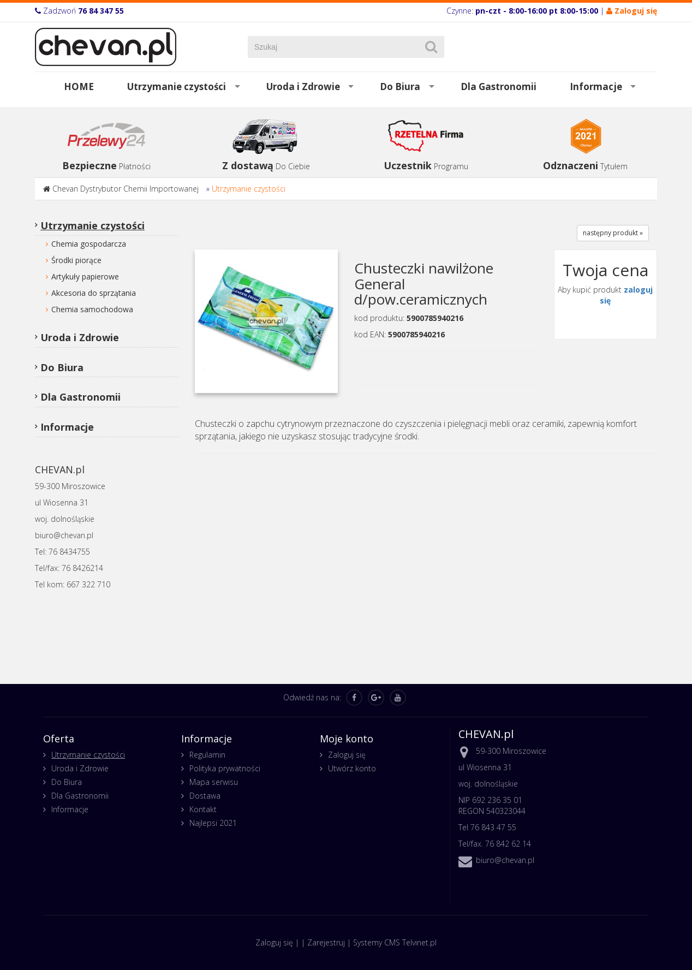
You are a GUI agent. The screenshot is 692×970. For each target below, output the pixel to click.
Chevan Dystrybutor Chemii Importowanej (125, 188)
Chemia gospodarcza (88, 244)
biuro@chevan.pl (505, 860)
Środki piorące (76, 260)
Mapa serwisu (213, 782)
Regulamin (207, 754)
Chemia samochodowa (92, 309)
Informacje (596, 86)
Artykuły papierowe (85, 276)
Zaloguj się (347, 754)
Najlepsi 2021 (213, 823)
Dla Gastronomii (498, 86)
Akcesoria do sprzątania (93, 293)
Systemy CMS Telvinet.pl (395, 942)
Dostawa (204, 795)
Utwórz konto (352, 768)
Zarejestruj (326, 942)
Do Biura (400, 86)
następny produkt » (613, 232)
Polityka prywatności (224, 768)
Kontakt (203, 809)
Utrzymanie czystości (176, 86)
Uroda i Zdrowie (303, 86)
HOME (79, 86)
